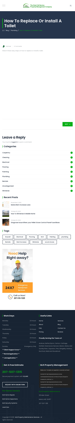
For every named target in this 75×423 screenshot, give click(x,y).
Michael (8, 46)
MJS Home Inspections (10, 399)
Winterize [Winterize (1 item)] (35, 242)
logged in (15, 142)
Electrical (5, 162)
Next (68, 124)
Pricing (41, 332)
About (41, 324)
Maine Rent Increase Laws (20, 205)
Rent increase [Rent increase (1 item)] (21, 242)
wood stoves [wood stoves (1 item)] (49, 242)
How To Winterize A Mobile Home (23, 214)
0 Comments (18, 46)
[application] (56, 378)
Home (41, 321)
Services (60, 321)
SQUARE (25, 376)
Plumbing (6, 176)
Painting (5, 172)
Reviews (60, 332)
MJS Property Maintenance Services (27, 417)
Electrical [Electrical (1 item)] (20, 237)
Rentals (5, 181)
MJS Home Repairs (8, 395)
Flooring (5, 167)
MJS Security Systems (9, 403)
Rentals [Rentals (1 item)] (8, 242)
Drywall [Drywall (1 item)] (7, 237)
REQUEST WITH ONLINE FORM (15, 385)
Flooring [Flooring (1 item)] (32, 237)
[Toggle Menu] (3, 5)
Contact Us (61, 328)
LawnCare (5, 407)
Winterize (5, 191)
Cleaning (5, 157)
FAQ (40, 328)
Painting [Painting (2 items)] (52, 237)
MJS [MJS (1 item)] (42, 237)
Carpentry (6, 153)
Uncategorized (8, 186)
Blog (59, 324)
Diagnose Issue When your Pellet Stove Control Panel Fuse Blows (35, 223)
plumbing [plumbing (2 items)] (64, 237)
